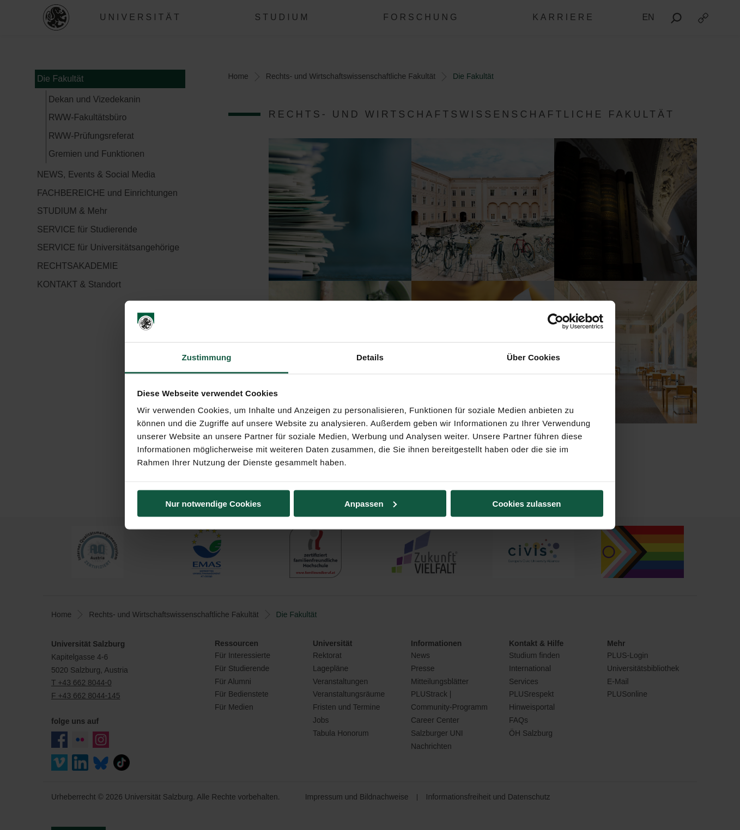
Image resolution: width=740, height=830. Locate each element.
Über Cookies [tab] (533, 357)
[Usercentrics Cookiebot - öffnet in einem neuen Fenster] (555, 321)
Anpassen (370, 503)
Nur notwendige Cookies (214, 503)
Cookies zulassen (527, 503)
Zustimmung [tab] (207, 357)
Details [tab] (370, 357)
